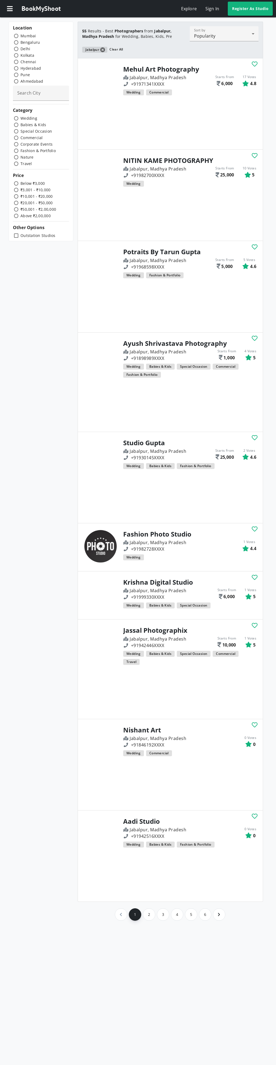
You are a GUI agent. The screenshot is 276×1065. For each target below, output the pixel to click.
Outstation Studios (38, 235)
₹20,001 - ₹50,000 (36, 202)
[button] (9, 8)
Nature (27, 157)
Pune (25, 74)
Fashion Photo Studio (157, 534)
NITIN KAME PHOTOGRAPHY (168, 160)
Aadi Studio (141, 821)
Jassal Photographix (155, 630)
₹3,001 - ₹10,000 (35, 189)
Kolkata (27, 55)
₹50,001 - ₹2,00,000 (38, 209)
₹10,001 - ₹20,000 (36, 196)
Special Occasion (36, 131)
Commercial (31, 137)
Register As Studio (250, 8)
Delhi (25, 48)
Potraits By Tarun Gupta (162, 251)
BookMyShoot (41, 8)
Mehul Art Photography (161, 69)
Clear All (116, 49)
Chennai (28, 61)
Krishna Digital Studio (158, 582)
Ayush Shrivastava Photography (175, 343)
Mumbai (28, 35)
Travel (26, 163)
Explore (189, 9)
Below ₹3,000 (32, 183)
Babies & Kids (33, 124)
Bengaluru (30, 42)
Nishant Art (142, 730)
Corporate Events (36, 144)
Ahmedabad (31, 81)
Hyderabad (30, 68)
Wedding (28, 118)
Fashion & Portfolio (38, 150)
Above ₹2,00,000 (35, 215)
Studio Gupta (144, 442)
